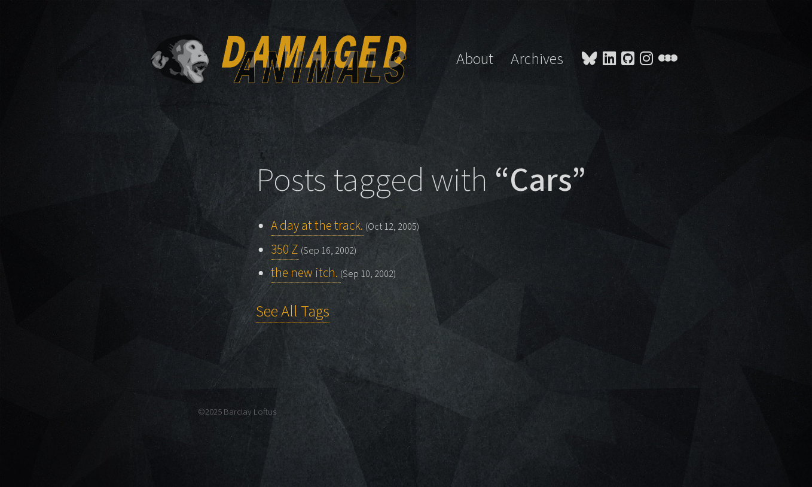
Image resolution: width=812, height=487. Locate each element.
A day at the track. (317, 226)
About (474, 59)
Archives (537, 59)
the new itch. (305, 273)
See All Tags (292, 311)
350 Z (284, 250)
